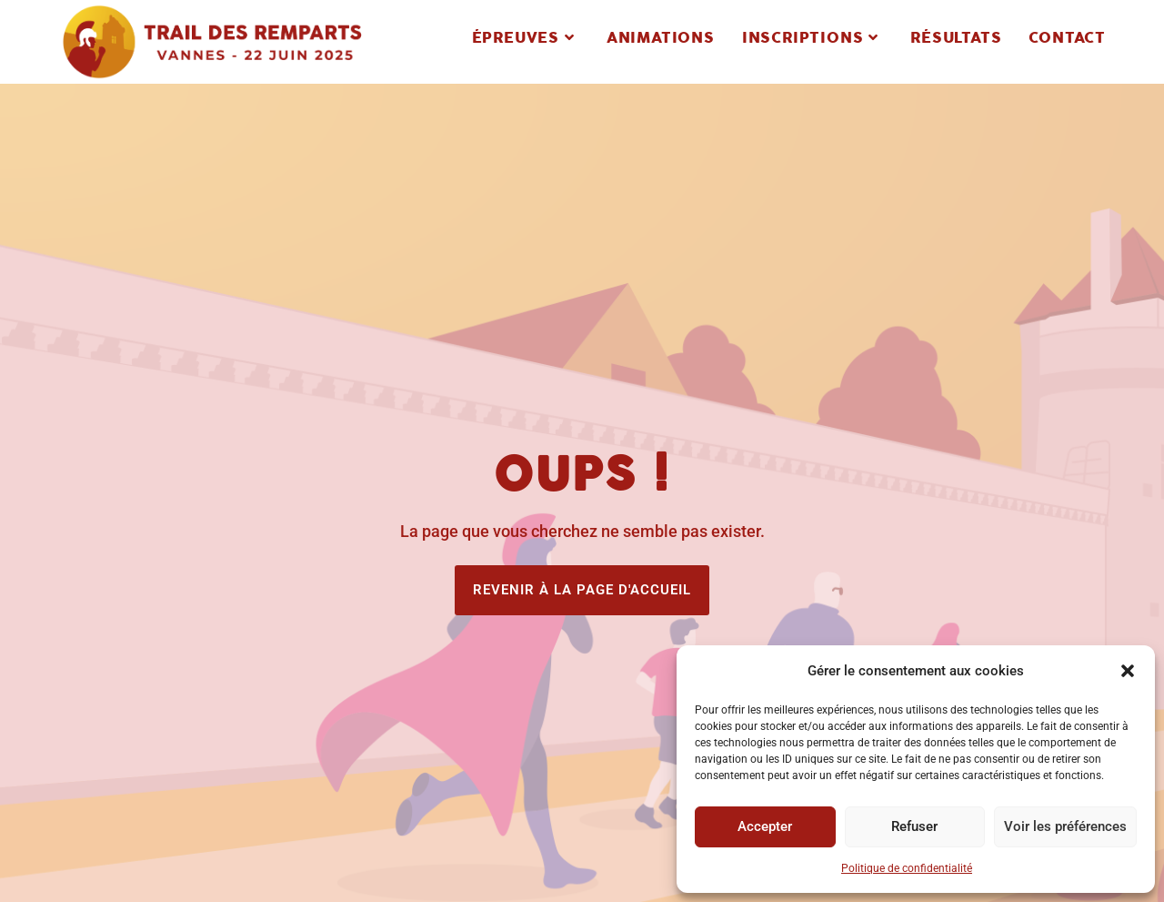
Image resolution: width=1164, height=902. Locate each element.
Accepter (765, 826)
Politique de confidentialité (906, 868)
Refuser (914, 826)
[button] (1128, 671)
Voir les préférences (1065, 826)
